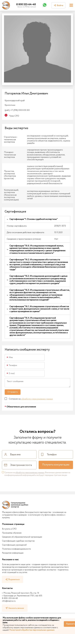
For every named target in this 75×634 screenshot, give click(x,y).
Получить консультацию (55, 465)
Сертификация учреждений (14, 545)
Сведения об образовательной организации (22, 536)
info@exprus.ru (9, 601)
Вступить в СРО (9, 528)
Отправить (12, 391)
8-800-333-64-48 (10, 598)
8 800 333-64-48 (26, 4)
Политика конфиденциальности (16, 549)
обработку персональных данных (37, 398)
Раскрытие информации (12, 553)
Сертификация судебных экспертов (18, 541)
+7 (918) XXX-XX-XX (17, 110)
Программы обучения (11, 532)
